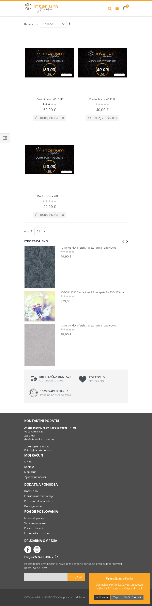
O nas (28, 462)
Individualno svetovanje (39, 496)
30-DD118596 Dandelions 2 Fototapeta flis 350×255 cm (92, 292)
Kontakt (29, 467)
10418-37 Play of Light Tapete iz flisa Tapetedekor (89, 325)
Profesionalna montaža (38, 501)
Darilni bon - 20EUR (49, 196)
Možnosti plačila (34, 518)
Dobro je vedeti (33, 506)
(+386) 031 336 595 (38, 446)
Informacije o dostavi (37, 533)
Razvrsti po (31, 24)
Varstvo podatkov (35, 523)
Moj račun (30, 472)
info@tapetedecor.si (39, 450)
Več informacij (132, 597)
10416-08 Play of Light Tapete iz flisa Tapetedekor (89, 247)
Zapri (116, 597)
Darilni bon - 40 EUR (102, 99)
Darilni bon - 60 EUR (49, 99)
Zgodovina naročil (35, 477)
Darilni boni (31, 491)
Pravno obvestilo (34, 528)
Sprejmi (103, 597)
